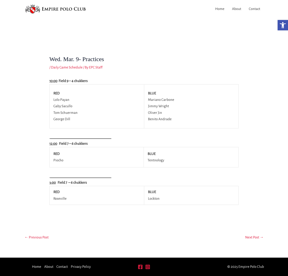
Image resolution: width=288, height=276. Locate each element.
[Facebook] (140, 266)
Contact (254, 9)
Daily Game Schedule (67, 67)
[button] (283, 25)
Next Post (254, 237)
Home (219, 9)
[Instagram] (147, 266)
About (236, 9)
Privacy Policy (81, 267)
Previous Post (36, 237)
